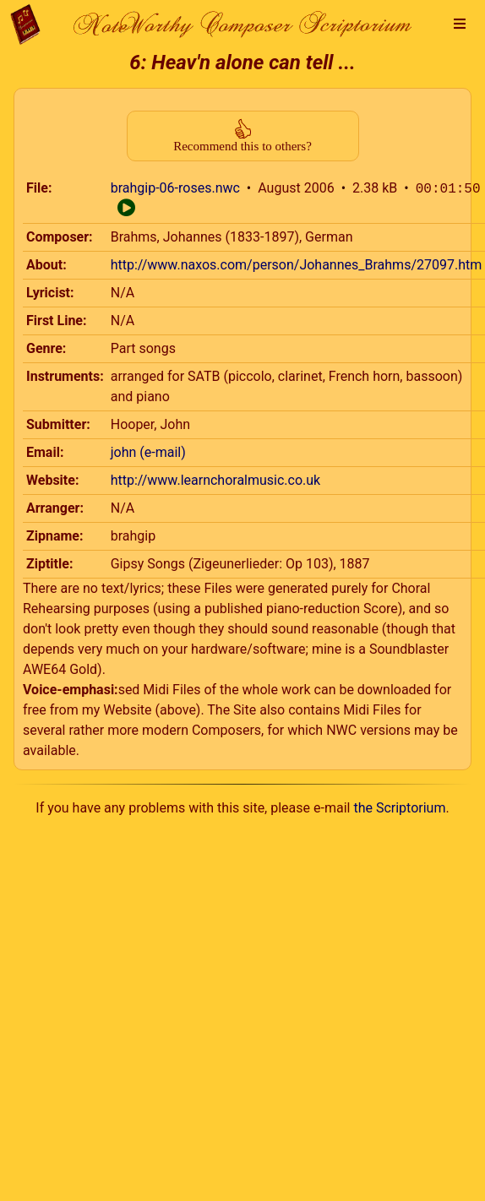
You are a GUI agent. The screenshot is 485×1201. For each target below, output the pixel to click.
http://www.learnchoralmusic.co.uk (216, 480)
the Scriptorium (399, 808)
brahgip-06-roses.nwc (175, 189)
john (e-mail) (148, 452)
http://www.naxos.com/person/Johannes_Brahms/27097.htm (296, 265)
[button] (460, 24)
